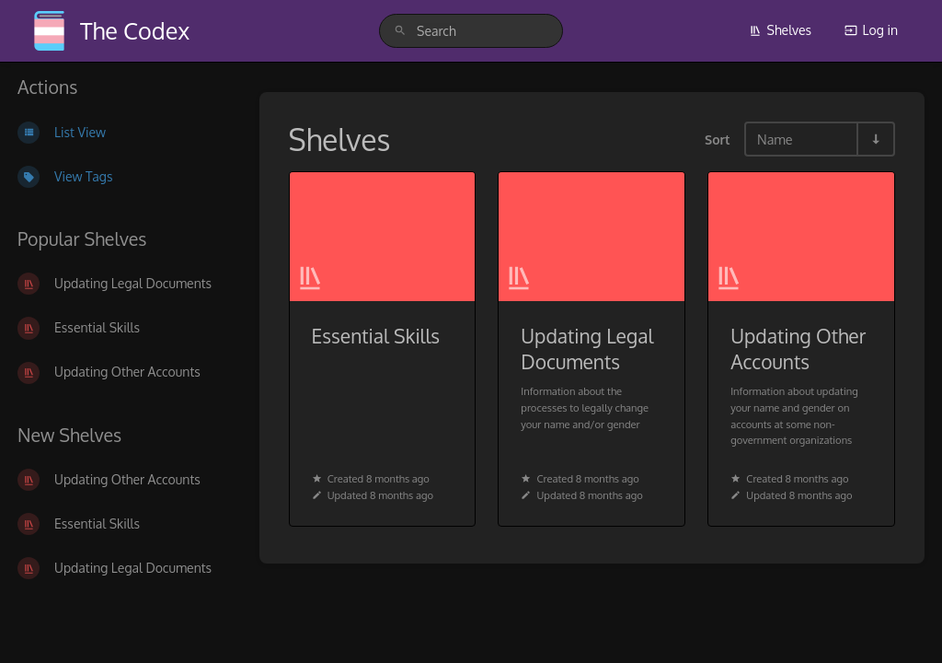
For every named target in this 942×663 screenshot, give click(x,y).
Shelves (780, 30)
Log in (871, 30)
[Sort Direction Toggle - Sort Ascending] (874, 139)
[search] (471, 31)
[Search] (400, 31)
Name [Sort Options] (775, 139)
